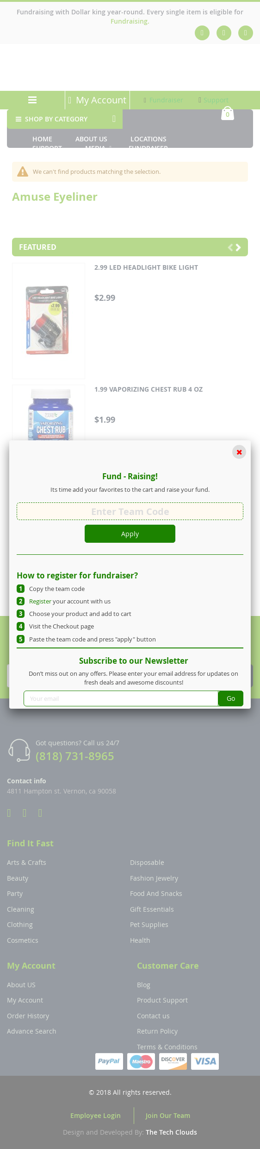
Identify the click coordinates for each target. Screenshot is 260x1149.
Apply (130, 533)
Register (40, 601)
